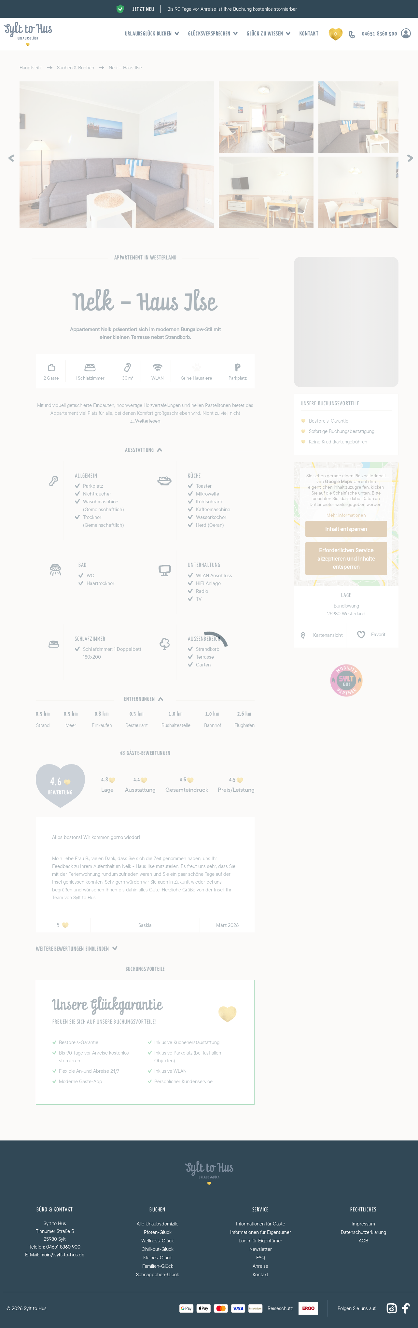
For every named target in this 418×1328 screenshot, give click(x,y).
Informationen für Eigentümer (260, 1232)
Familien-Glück (157, 1266)
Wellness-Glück (157, 1240)
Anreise (260, 1266)
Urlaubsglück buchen (150, 34)
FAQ (260, 1257)
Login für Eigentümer (260, 1240)
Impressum (363, 1224)
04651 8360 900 (63, 1247)
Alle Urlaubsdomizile (157, 1224)
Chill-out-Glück (158, 1249)
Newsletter (260, 1249)
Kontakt (309, 34)
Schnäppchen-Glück (157, 1274)
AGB (363, 1240)
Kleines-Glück (157, 1257)
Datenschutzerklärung (363, 1232)
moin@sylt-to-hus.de (62, 1254)
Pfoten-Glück (158, 1232)
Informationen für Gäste (260, 1224)
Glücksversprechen (211, 34)
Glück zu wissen (266, 34)
